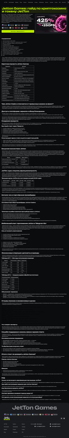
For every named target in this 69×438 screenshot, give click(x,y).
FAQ (59, 2)
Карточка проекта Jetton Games (9, 40)
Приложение (30, 2)
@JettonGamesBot (21, 128)
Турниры (51, 2)
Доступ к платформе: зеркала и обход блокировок (13, 43)
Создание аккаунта (6, 44)
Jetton (3, 57)
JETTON (5, 2)
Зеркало (16, 2)
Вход (21, 2)
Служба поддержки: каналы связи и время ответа (12, 52)
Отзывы (36, 2)
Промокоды (41, 2)
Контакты (64, 2)
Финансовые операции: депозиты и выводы (11, 50)
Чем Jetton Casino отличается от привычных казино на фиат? (15, 42)
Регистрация (11, 2)
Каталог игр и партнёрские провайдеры (11, 48)
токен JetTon (16, 15)
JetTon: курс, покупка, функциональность (11, 46)
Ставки (56, 2)
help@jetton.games (9, 341)
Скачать (24, 2)
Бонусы (46, 2)
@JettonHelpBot (12, 342)
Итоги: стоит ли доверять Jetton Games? (11, 54)
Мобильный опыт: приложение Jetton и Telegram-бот (13, 49)
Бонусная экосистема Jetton (8, 45)
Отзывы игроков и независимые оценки (11, 51)
